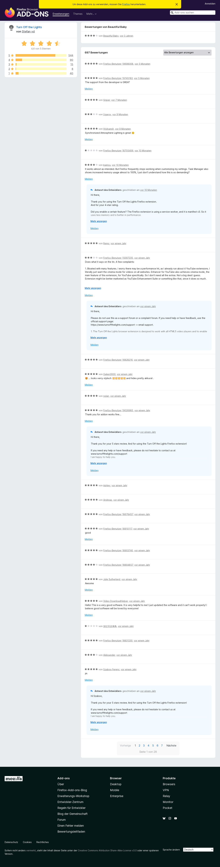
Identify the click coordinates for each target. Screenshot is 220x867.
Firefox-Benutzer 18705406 (118, 150)
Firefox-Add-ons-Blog (72, 790)
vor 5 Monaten (142, 63)
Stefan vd (28, 31)
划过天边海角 (110, 626)
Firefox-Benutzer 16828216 (118, 359)
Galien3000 (109, 374)
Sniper (106, 100)
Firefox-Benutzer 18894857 (118, 564)
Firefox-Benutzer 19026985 (118, 410)
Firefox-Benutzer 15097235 (118, 257)
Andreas (107, 499)
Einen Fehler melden (70, 825)
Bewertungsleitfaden (71, 831)
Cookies (27, 842)
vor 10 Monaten (143, 150)
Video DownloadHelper (115, 601)
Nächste (171, 745)
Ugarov (107, 114)
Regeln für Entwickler (71, 808)
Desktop (115, 784)
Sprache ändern (171, 849)
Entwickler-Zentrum (70, 802)
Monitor (168, 802)
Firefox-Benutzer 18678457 (118, 514)
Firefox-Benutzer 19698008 (118, 63)
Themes (77, 13)
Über (60, 784)
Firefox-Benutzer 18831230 (118, 640)
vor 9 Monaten (120, 114)
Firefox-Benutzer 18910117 (117, 528)
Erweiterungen (61, 13)
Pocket (167, 808)
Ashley (106, 485)
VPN (166, 790)
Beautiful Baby (111, 35)
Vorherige (125, 745)
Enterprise (116, 796)
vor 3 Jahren (126, 35)
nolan (106, 396)
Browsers (169, 784)
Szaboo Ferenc (111, 669)
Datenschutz (11, 842)
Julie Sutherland (111, 579)
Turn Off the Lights (29, 27)
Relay (166, 796)
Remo (106, 243)
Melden (89, 88)
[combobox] (192, 12)
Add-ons (63, 778)
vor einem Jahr (118, 243)
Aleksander (109, 655)
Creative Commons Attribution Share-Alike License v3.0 (107, 850)
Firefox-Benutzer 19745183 (118, 78)
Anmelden (210, 3)
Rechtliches (42, 842)
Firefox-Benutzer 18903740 (118, 550)
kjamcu (107, 165)
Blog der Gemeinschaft (72, 813)
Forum (61, 819)
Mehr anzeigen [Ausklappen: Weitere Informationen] (98, 221)
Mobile (114, 790)
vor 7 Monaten (119, 100)
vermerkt (31, 850)
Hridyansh (108, 128)
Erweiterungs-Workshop (73, 796)
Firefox (126, 4)
